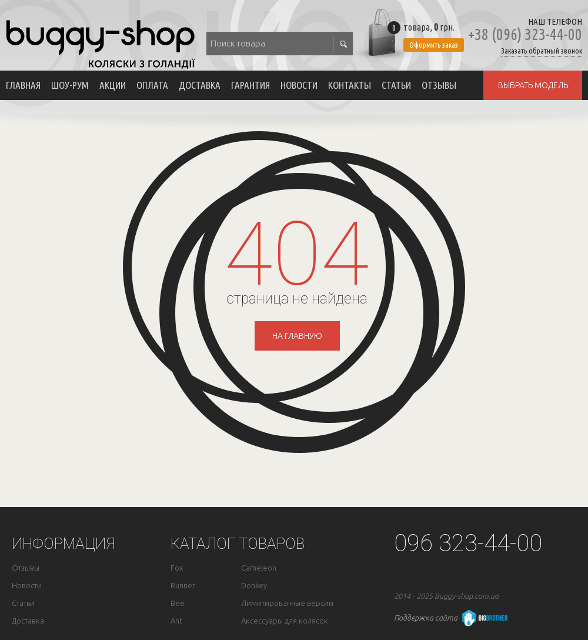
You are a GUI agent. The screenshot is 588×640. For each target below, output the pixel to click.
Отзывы (439, 85)
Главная (23, 85)
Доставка (199, 85)
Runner (183, 585)
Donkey (254, 585)
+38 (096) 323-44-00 (525, 34)
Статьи (396, 85)
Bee (178, 603)
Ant (176, 621)
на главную (297, 336)
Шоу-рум (70, 85)
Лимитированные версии (287, 603)
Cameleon (258, 568)
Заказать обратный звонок (541, 51)
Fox (177, 568)
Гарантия (250, 85)
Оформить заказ (433, 45)
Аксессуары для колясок (284, 621)
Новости (299, 85)
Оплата (152, 85)
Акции (112, 85)
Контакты (349, 85)
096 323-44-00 (468, 543)
